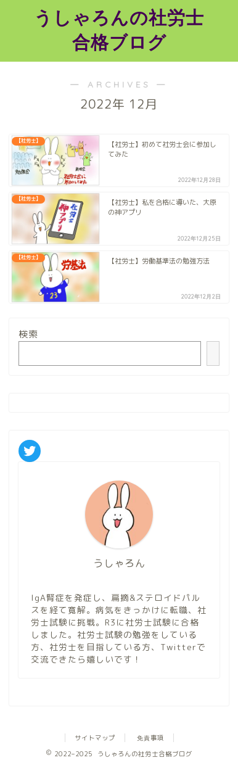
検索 (28, 334)
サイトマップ (95, 737)
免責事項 (150, 737)
